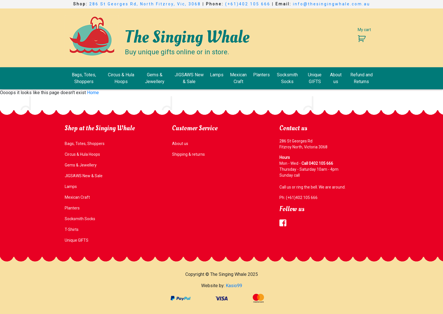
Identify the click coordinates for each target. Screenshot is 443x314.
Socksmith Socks (287, 78)
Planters (261, 74)
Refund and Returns (361, 78)
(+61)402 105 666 (247, 4)
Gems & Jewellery (154, 78)
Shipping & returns (188, 154)
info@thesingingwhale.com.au (331, 4)
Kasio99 (234, 285)
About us (336, 78)
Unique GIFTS (315, 78)
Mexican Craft (238, 78)
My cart (364, 29)
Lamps (216, 74)
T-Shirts (72, 229)
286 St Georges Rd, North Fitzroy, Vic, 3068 (145, 4)
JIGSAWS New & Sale (189, 78)
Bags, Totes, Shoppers (84, 78)
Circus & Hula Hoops (121, 78)
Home (93, 92)
